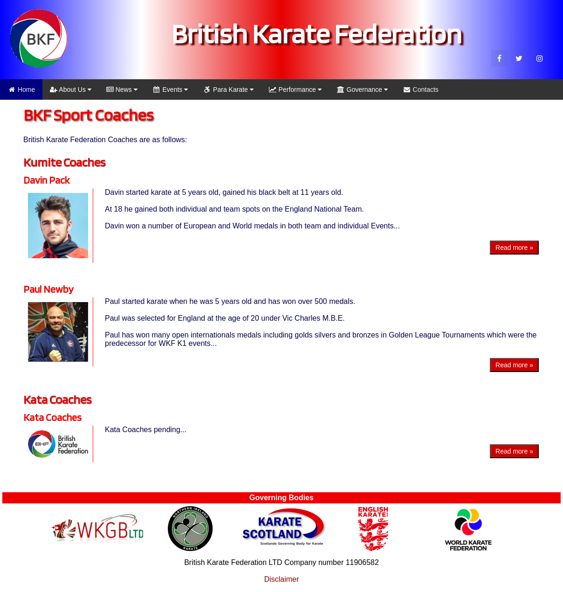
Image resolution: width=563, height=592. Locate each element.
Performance (295, 89)
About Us (70, 89)
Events (170, 89)
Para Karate (228, 89)
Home (21, 89)
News (121, 89)
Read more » (514, 247)
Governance (362, 89)
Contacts (421, 89)
